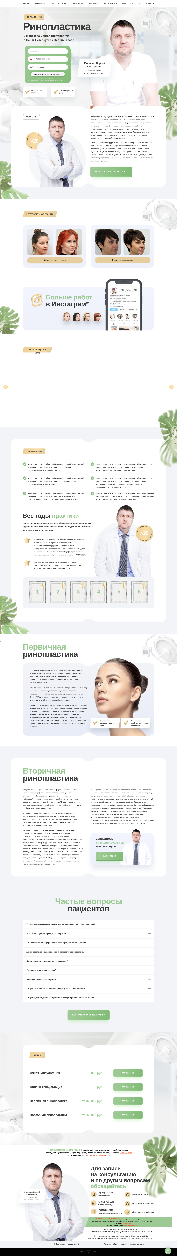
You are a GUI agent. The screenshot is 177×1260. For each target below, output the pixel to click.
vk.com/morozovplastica (143, 1216)
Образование (40, 3)
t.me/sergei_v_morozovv (143, 1208)
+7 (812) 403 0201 (106, 1206)
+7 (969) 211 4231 (105, 1214)
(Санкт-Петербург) (105, 1209)
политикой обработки (46, 80)
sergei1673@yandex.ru (100, 1160)
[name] (48, 51)
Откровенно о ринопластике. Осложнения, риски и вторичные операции (42, 388)
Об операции (78, 3)
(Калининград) (104, 1200)
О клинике (136, 3)
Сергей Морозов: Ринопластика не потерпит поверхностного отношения (132, 388)
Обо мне (26, 3)
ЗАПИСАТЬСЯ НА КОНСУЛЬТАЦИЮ (47, 74)
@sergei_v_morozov (141, 1199)
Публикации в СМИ (59, 3)
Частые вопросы (110, 3)
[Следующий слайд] (171, 388)
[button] (111, 172)
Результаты (93, 3)
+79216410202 (126, 1157)
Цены (124, 3)
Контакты (150, 3)
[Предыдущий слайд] (5, 388)
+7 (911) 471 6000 (105, 1197)
